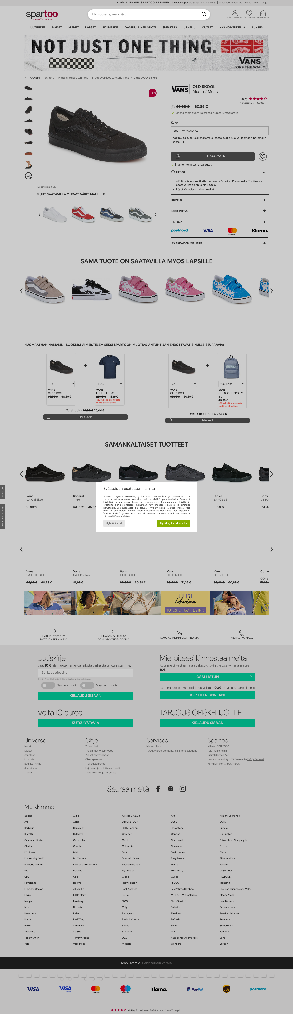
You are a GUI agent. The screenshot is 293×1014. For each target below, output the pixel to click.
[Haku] (204, 14)
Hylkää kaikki (114, 523)
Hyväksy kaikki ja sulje (173, 523)
